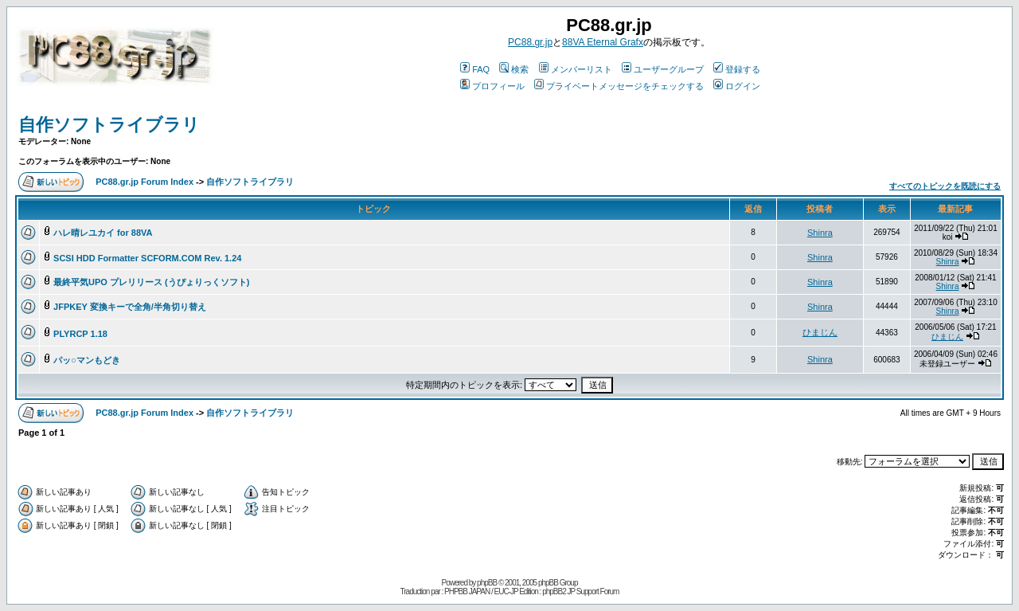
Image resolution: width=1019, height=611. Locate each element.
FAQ (475, 69)
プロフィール (492, 86)
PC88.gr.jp (530, 42)
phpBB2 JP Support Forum (580, 591)
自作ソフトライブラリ (109, 125)
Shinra (820, 232)
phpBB (487, 582)
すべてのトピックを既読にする (945, 186)
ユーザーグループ (663, 69)
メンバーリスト (575, 69)
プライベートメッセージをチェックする (619, 86)
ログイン (736, 86)
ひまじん (819, 332)
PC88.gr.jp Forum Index (144, 181)
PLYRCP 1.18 (80, 334)
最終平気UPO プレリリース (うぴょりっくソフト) (151, 282)
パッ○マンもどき (86, 360)
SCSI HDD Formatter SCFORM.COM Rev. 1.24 (147, 258)
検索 (514, 69)
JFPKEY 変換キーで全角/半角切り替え (129, 306)
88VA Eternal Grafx (602, 42)
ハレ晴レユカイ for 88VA (102, 232)
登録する (736, 69)
